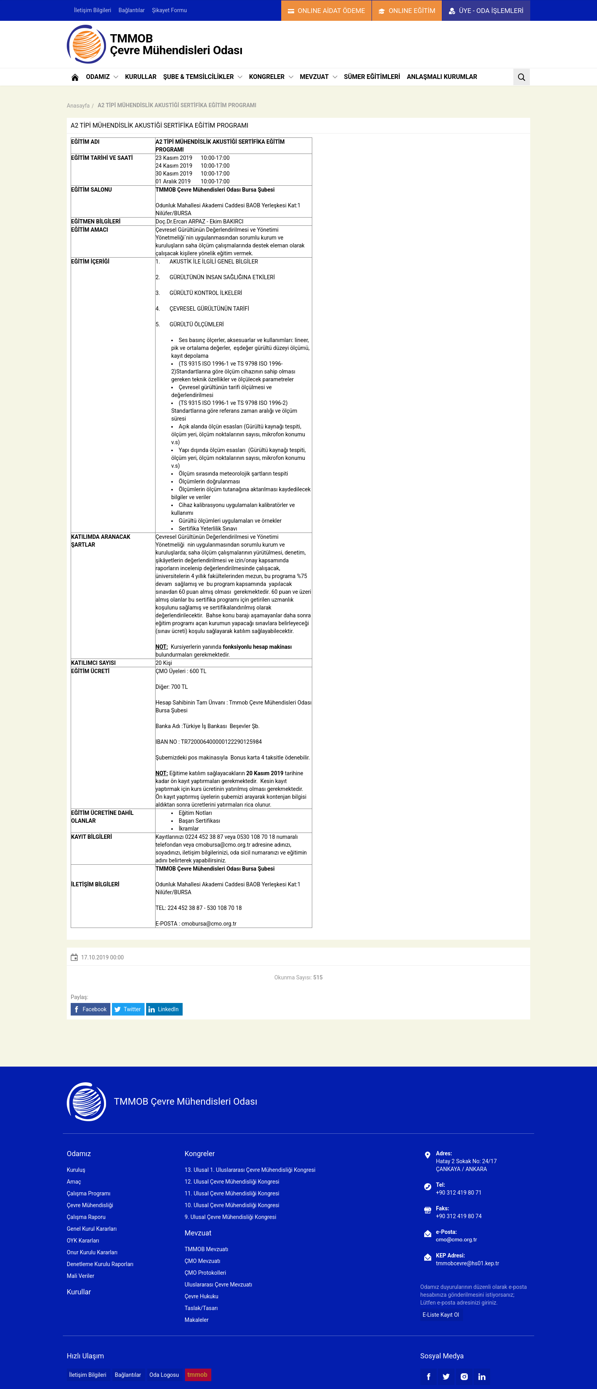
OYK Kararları (83, 1240)
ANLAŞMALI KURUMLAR (442, 77)
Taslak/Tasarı (201, 1308)
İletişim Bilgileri (92, 10)
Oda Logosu (164, 1375)
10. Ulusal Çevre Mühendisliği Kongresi (232, 1205)
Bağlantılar (132, 10)
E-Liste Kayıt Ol (441, 1315)
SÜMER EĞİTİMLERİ (372, 77)
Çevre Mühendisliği (90, 1205)
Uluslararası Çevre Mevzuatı (218, 1284)
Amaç (74, 1182)
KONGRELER (271, 77)
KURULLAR (140, 77)
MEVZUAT (318, 77)
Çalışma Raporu (86, 1217)
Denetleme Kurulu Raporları (100, 1264)
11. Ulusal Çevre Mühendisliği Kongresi (232, 1193)
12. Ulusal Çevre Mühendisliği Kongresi (232, 1182)
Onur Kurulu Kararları (92, 1252)
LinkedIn (163, 1009)
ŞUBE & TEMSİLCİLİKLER (202, 77)
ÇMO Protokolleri (205, 1273)
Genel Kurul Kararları (92, 1229)
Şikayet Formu (169, 10)
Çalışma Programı (88, 1193)
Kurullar (79, 1292)
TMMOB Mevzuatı (206, 1249)
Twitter (127, 1009)
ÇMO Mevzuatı (202, 1261)
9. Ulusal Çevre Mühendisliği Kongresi (230, 1217)
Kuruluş (76, 1170)
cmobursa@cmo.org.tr (223, 845)
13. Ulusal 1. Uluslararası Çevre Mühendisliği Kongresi (250, 1170)
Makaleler (197, 1320)
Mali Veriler (80, 1276)
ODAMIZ (102, 77)
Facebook (89, 1009)
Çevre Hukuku (201, 1296)
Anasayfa (78, 105)
